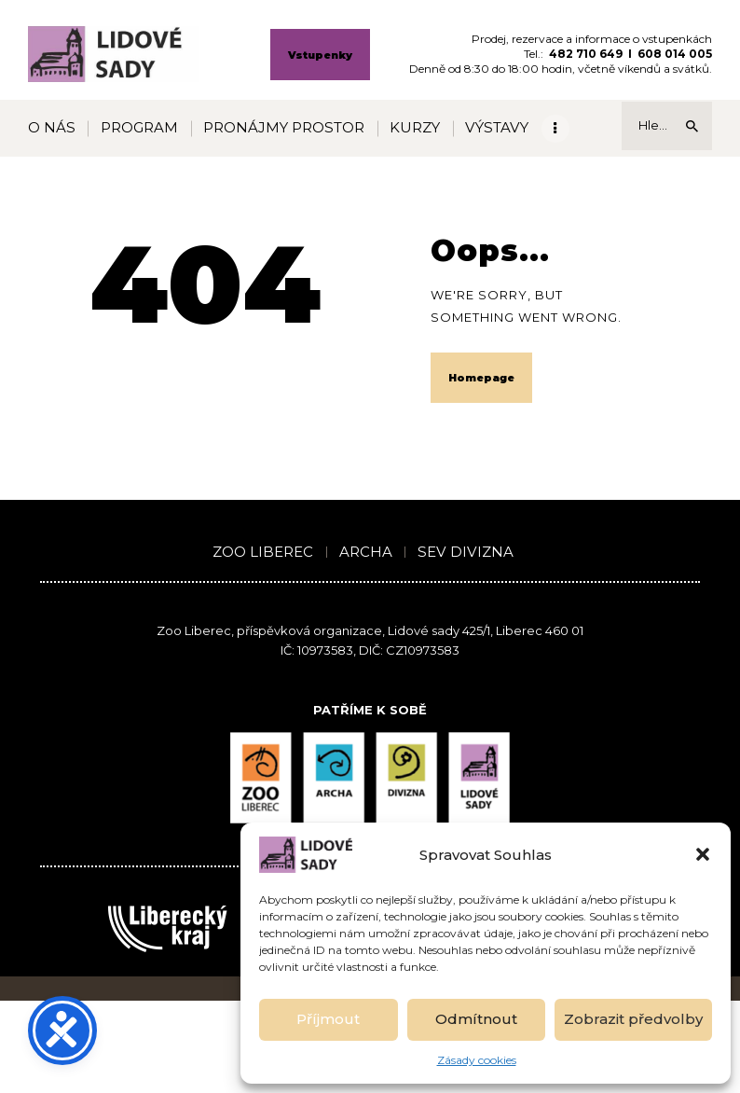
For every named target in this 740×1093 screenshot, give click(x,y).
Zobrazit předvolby (633, 1019)
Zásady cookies (476, 1060)
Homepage (481, 377)
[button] (702, 854)
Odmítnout (476, 1019)
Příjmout (328, 1019)
